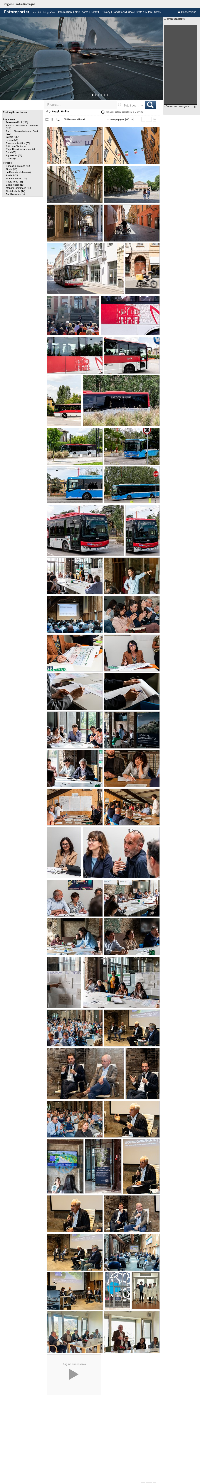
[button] (92, 95)
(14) (15, 191)
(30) (16, 178)
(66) (21, 148)
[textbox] (80, 105)
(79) (12, 140)
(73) (11, 169)
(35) (12, 175)
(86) (18, 166)
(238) (17, 122)
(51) (12, 158)
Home (46, 111)
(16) (18, 188)
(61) (14, 155)
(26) (14, 181)
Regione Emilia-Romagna (19, 4)
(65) (11, 152)
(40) (18, 172)
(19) (15, 185)
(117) (12, 137)
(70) (18, 143)
